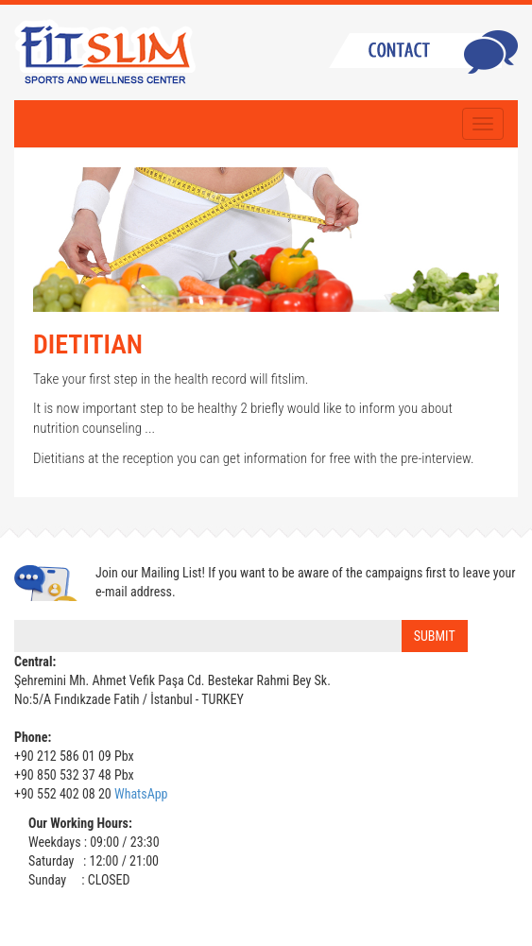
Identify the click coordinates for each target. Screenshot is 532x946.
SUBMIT (434, 636)
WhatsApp (141, 793)
